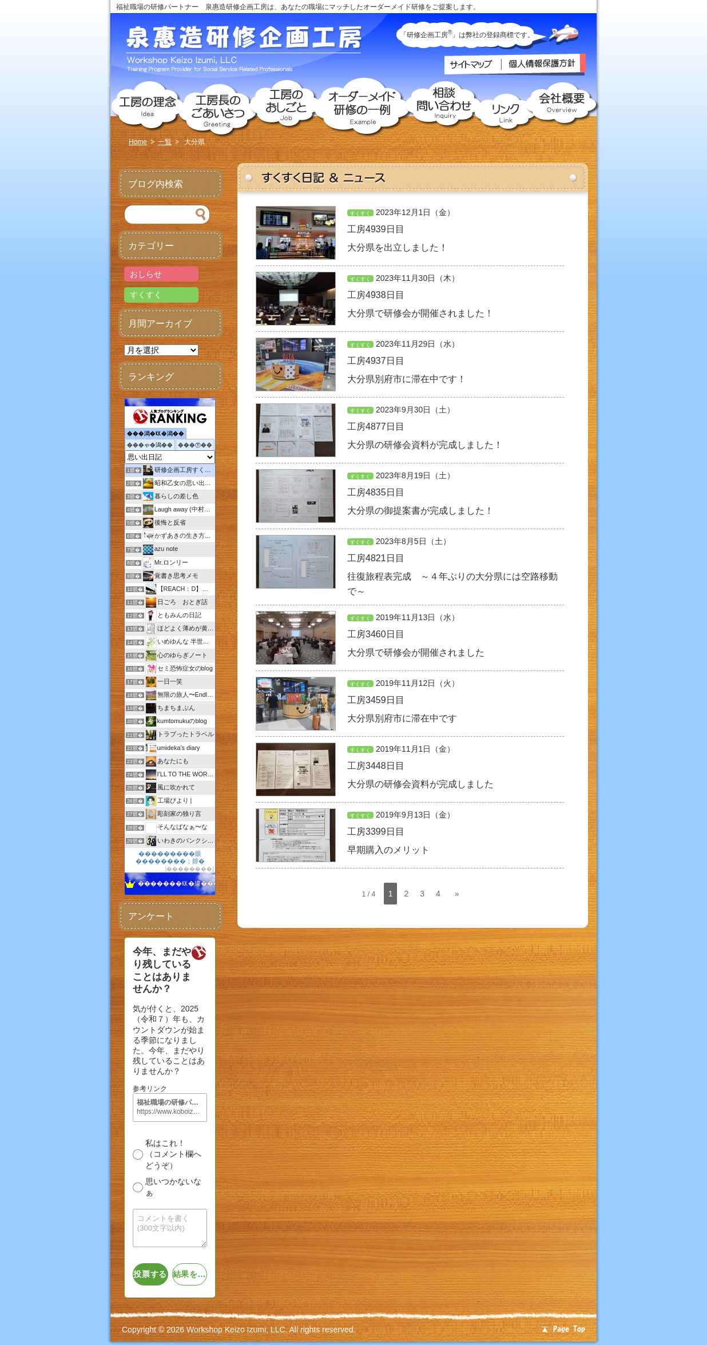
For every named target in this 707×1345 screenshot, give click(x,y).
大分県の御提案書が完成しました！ (420, 510)
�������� (189, 869)
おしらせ (146, 274)
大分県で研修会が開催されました (415, 652)
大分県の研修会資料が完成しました (420, 784)
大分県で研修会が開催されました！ (420, 313)
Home (138, 142)
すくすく (360, 213)
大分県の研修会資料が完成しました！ (425, 445)
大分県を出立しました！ (397, 247)
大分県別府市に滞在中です (402, 718)
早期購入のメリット (388, 850)
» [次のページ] (457, 893)
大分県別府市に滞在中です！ (406, 379)
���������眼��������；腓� (170, 857)
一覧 (165, 142)
